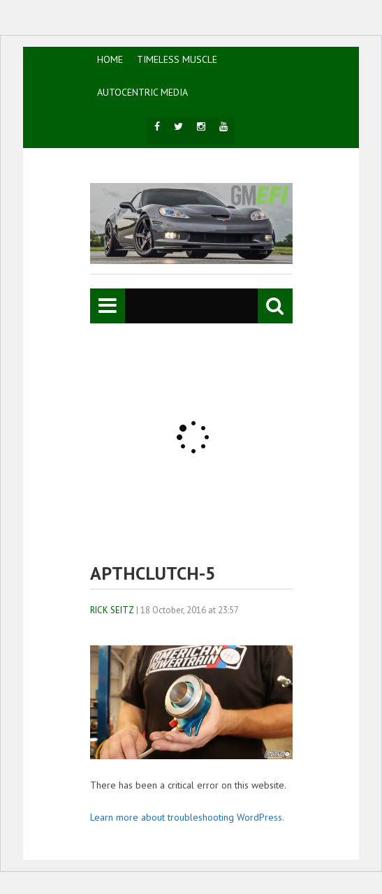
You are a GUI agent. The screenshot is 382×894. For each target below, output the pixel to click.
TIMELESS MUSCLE (177, 59)
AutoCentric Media (142, 92)
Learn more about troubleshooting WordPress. (187, 817)
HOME (110, 59)
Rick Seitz (112, 610)
